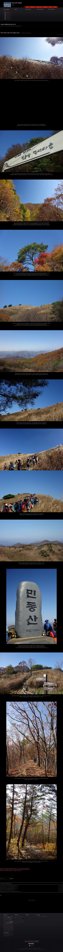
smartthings (6, 932)
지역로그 (30, 948)
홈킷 (6, 928)
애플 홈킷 (11, 921)
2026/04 (19, 916)
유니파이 (12, 916)
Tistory (44, 949)
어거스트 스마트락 (9, 926)
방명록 (34, 948)
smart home (6, 920)
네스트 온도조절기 (10, 927)
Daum (37, 949)
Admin (50, 7)
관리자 (36, 948)
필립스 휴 (11, 920)
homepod (9, 933)
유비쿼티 (8, 916)
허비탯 (5, 923)
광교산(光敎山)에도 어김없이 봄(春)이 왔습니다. (9, 885)
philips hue (6, 925)
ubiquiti (5, 917)
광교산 (11, 926)
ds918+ (5, 933)
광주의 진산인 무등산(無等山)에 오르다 (7, 889)
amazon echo (9, 924)
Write (55, 7)
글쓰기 (39, 948)
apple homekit (9, 923)
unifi (4, 928)
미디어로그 (26, 948)
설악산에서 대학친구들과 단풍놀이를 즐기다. (8, 888)
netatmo (5, 934)
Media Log (32, 7)
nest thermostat (7, 935)
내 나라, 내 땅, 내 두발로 (42, 916)
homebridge (7, 931)
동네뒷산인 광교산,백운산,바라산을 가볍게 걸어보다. (10, 891)
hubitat (5, 927)
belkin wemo (7, 929)
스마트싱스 (9, 917)
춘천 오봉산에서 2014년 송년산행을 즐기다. (8, 887)
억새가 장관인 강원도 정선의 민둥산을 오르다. (13, 26)
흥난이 (28, 949)
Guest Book (45, 7)
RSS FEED (32, 945)
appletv (9, 928)
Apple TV (7, 918)
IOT (8, 921)
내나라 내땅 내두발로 (16, 3)
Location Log (39, 7)
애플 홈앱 (9, 919)
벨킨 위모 (9, 934)
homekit (5, 924)
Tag (27, 7)
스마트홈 (10, 925)
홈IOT (12, 934)
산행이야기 (23, 32)
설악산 (5, 916)
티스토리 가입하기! (31, 944)
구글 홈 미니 (11, 932)
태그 (23, 948)
